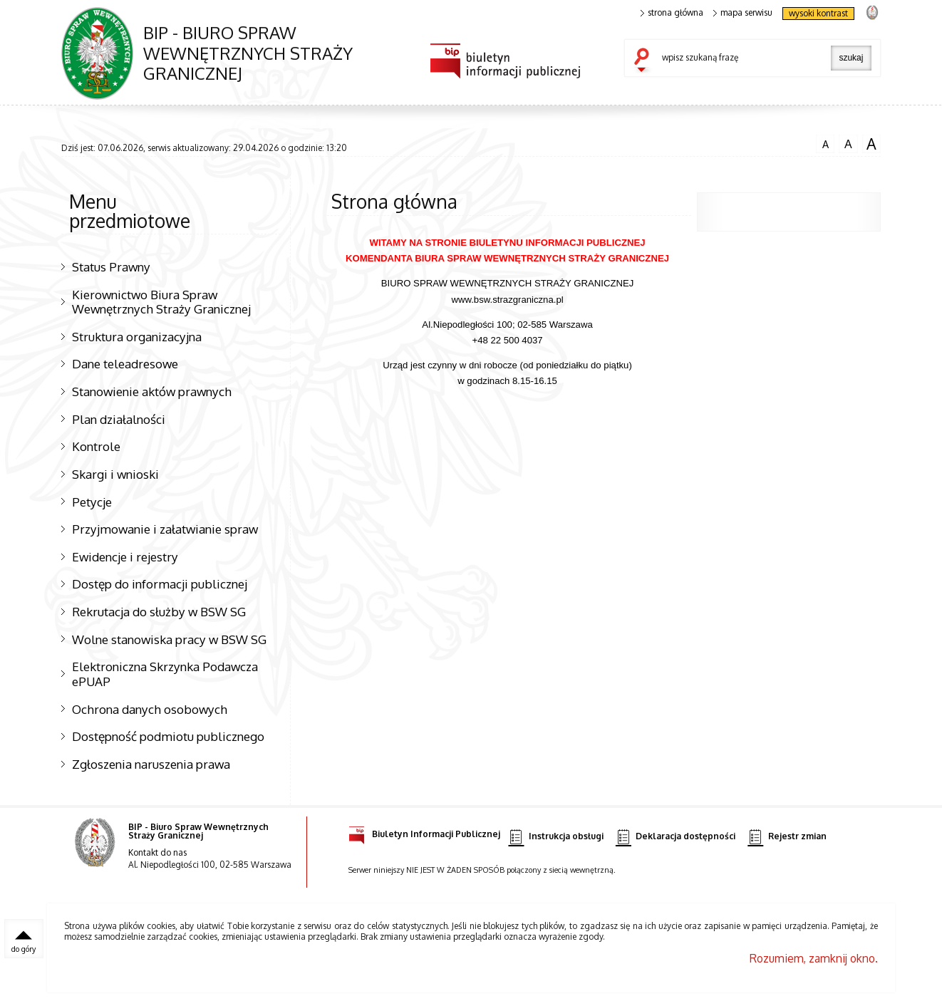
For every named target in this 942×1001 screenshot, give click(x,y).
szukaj (645, 61)
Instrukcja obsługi (555, 836)
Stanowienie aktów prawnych (152, 391)
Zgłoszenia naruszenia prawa (151, 764)
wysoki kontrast (818, 13)
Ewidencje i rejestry (125, 556)
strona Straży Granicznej (872, 12)
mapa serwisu (742, 13)
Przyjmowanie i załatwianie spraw (165, 528)
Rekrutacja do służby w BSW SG (159, 611)
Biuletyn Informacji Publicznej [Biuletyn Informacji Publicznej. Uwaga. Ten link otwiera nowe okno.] (424, 832)
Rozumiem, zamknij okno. (814, 958)
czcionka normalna (825, 142)
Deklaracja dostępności (675, 836)
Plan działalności (118, 419)
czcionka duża (871, 143)
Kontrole (96, 446)
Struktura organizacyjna (137, 336)
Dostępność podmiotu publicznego (168, 736)
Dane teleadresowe (125, 363)
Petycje (92, 501)
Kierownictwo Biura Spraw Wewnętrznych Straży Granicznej (161, 301)
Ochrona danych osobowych (149, 709)
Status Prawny (111, 266)
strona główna (672, 13)
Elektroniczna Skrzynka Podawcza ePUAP (165, 673)
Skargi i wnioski (115, 474)
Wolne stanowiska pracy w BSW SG (169, 639)
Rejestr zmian (786, 836)
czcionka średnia (848, 142)
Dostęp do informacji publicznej (159, 583)
